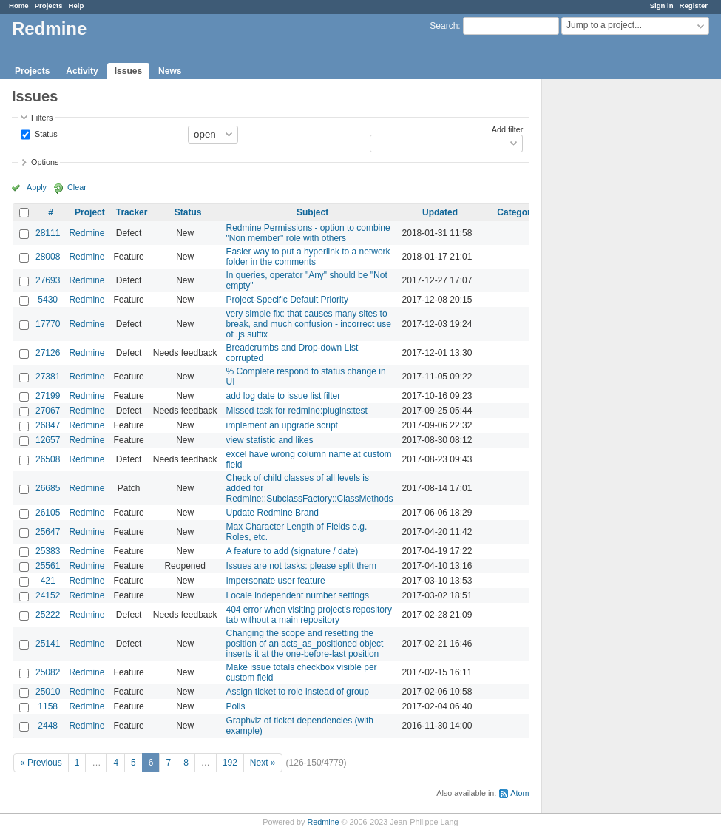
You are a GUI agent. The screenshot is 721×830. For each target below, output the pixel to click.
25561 (47, 566)
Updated (440, 212)
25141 (47, 643)
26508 (47, 459)
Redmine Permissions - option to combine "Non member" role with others (308, 233)
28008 (47, 257)
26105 (47, 512)
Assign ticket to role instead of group (297, 691)
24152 (47, 595)
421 (48, 581)
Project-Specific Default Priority (287, 299)
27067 (47, 410)
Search (444, 26)
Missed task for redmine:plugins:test (297, 410)
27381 (47, 376)
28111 (47, 233)
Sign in (662, 5)
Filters (42, 117)
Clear (77, 187)
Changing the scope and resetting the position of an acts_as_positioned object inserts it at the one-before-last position (305, 643)
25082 (47, 672)
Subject (312, 212)
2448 (48, 726)
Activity (82, 71)
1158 (48, 706)
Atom (519, 793)
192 (230, 763)
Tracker (132, 212)
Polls (236, 706)
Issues (128, 71)
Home (19, 5)
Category (516, 212)
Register (694, 5)
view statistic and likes (270, 440)
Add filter (508, 129)
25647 (47, 532)
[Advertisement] (616, 311)
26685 (47, 488)
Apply (37, 187)
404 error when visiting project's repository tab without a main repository (309, 614)
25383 (47, 551)
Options (44, 162)
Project (90, 212)
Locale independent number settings (297, 595)
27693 (47, 280)
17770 (47, 324)
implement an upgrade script (282, 425)
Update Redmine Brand (272, 512)
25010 (47, 691)
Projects (49, 5)
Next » (263, 763)
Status (45, 133)
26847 (47, 425)
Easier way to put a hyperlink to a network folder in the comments (308, 256)
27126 (47, 353)
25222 (47, 615)
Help (76, 5)
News (169, 71)
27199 (47, 396)
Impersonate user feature (275, 581)
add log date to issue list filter (283, 396)
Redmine (86, 233)
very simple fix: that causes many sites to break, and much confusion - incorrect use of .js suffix (308, 324)
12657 (47, 440)
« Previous (41, 763)
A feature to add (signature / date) (292, 551)
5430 (48, 299)
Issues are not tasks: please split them (301, 566)
